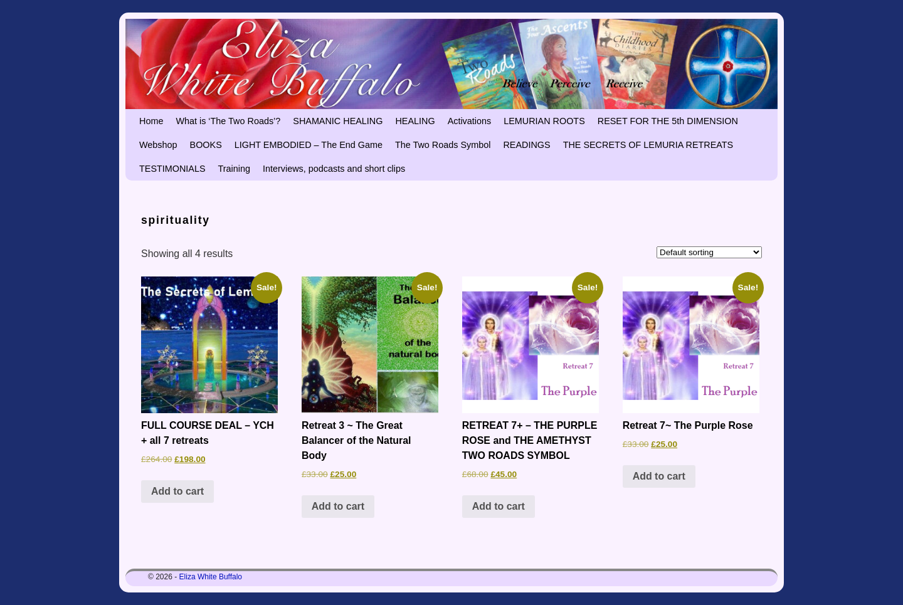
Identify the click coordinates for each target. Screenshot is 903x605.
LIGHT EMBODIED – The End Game (309, 145)
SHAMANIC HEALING (338, 121)
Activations (470, 121)
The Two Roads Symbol (443, 145)
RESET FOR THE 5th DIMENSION (668, 121)
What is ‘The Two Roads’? (228, 121)
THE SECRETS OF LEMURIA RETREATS (648, 145)
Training (234, 169)
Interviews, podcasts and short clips (334, 169)
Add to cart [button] (177, 491)
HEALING (415, 121)
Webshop (158, 145)
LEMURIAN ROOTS (544, 121)
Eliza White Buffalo (211, 576)
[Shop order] (709, 252)
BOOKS (206, 145)
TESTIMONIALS (172, 169)
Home (151, 121)
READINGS (526, 145)
